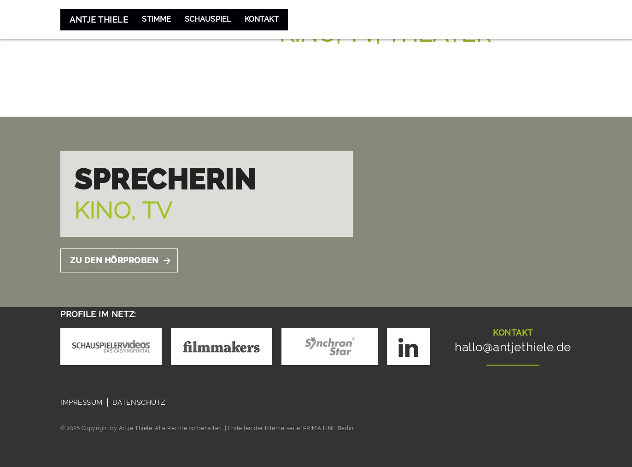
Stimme (159, 19)
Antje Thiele (99, 19)
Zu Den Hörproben (114, 260)
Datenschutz (138, 402)
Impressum (81, 402)
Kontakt (277, 19)
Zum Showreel (324, 70)
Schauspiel (216, 19)
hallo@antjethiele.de (513, 347)
